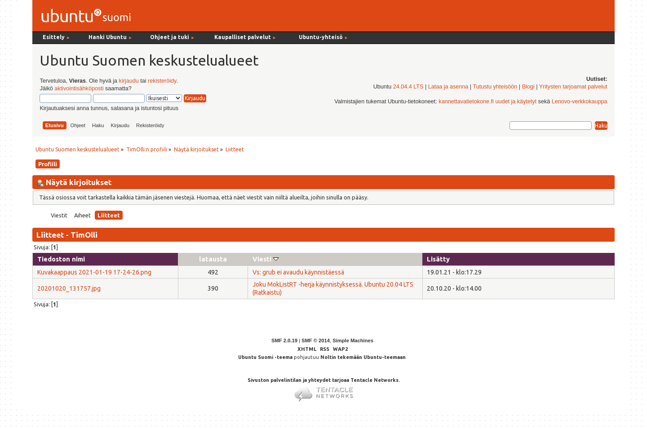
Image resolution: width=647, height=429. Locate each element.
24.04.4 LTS (408, 87)
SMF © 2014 (315, 340)
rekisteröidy (162, 81)
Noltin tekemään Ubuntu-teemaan (363, 357)
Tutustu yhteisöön (495, 87)
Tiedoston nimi (61, 259)
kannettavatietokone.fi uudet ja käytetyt (487, 101)
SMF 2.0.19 (284, 340)
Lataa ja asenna (448, 87)
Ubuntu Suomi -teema (265, 357)
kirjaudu (129, 81)
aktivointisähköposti (78, 88)
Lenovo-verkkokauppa (579, 101)
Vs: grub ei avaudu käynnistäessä (298, 272)
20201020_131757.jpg (69, 288)
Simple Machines (352, 340)
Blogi (528, 87)
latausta (213, 259)
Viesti (266, 259)
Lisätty (438, 259)
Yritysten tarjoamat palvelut (573, 87)
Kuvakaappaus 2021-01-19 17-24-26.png (94, 272)
